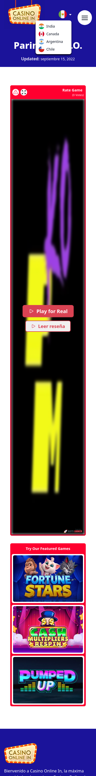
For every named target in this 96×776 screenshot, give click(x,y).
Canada (42, 35)
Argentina (42, 42)
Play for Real (48, 311)
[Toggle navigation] (85, 17)
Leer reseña (48, 326)
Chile (42, 50)
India (42, 27)
